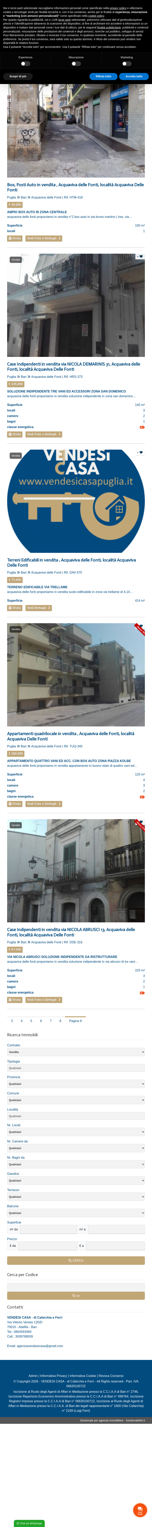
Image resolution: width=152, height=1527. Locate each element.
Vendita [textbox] (14, 1052)
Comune (13, 1093)
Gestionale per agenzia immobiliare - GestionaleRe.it (112, 1420)
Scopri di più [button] (18, 76)
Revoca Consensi (111, 1376)
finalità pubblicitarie (109, 27)
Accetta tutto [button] (133, 76)
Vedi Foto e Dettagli (41, 238)
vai (76, 1295)
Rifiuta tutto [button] (103, 76)
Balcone (13, 1206)
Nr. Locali (13, 1125)
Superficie (14, 1222)
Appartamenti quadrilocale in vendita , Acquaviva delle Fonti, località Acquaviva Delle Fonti (70, 736)
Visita (15, 238)
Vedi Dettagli (36, 608)
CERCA (76, 1260)
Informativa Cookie (83, 1376)
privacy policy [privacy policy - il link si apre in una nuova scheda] (118, 8)
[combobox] (76, 1052)
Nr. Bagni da (16, 1157)
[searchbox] (77, 1068)
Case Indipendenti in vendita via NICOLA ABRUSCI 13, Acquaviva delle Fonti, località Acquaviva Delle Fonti (71, 932)
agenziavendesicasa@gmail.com (40, 1346)
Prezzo (12, 1239)
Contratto (13, 1045)
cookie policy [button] (96, 15)
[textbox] (76, 1084)
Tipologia (13, 1061)
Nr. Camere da (17, 1141)
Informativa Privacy (53, 1376)
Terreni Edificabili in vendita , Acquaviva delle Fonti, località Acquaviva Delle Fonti (71, 563)
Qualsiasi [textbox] (15, 1132)
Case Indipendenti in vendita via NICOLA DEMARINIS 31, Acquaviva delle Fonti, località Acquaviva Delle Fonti (73, 367)
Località (12, 1109)
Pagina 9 (75, 1021)
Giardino (13, 1173)
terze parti (64, 19)
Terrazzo (13, 1190)
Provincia (13, 1077)
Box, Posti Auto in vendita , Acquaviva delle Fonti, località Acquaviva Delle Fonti (75, 187)
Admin (32, 1376)
